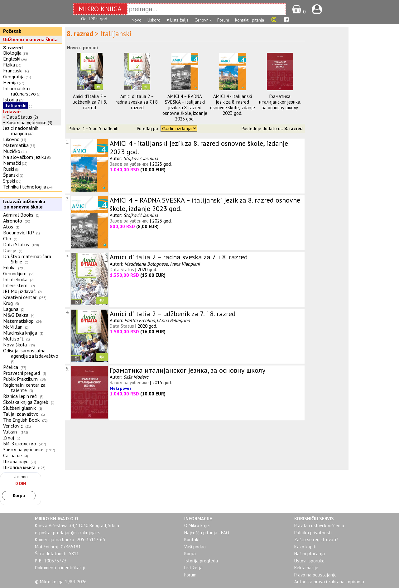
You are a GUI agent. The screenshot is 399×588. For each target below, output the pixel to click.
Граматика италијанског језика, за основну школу (280, 101)
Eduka (9, 267)
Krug (8, 303)
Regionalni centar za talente (24, 387)
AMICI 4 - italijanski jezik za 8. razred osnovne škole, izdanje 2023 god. (232, 104)
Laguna (10, 309)
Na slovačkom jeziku (24, 157)
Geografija (14, 76)
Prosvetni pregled (21, 373)
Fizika (9, 64)
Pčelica (10, 367)
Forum (223, 20)
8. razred (13, 47)
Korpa (19, 495)
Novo (137, 20)
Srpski (9, 181)
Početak (12, 31)
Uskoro (154, 20)
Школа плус (15, 461)
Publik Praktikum (20, 379)
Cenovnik (203, 20)
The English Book (21, 420)
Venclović (13, 426)
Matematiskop (18, 321)
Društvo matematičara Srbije (27, 259)
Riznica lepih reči (20, 396)
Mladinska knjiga (20, 333)
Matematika (16, 145)
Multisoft (13, 339)
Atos (8, 226)
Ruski (8, 169)
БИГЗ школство (19, 443)
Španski (11, 175)
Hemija (10, 82)
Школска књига (19, 467)
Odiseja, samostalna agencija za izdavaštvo (31, 353)
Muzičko (11, 151)
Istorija (10, 99)
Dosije (9, 250)
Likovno (11, 139)
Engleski (11, 59)
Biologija (12, 53)
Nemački (12, 163)
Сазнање (12, 455)
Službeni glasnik (19, 408)
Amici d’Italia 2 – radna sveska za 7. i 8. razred (137, 101)
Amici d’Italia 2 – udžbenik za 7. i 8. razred (90, 101)
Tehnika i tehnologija (24, 187)
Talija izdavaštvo (21, 414)
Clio (7, 238)
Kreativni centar (19, 297)
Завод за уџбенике (26, 122)
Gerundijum (14, 273)
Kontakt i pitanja (249, 20)
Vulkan (10, 432)
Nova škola (15, 344)
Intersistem (16, 285)
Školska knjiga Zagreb (25, 402)
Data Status (19, 117)
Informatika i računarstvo (19, 91)
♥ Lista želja (177, 20)
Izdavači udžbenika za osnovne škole (23, 204)
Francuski (12, 70)
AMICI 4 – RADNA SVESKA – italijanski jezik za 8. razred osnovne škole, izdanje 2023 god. (184, 107)
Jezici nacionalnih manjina (20, 130)
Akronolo (12, 221)
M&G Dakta (15, 315)
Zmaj (8, 437)
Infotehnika (15, 279)
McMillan (12, 327)
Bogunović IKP (18, 232)
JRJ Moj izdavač (19, 291)
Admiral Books (18, 215)
